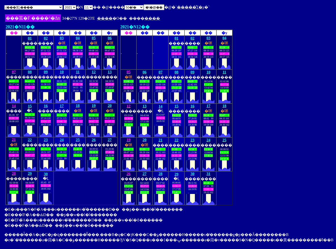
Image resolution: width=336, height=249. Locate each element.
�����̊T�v (191, 7)
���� (105, 18)
